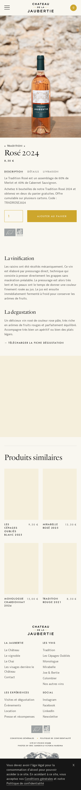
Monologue (50, 661)
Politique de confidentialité (25, 783)
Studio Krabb (44, 743)
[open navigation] (7, 8)
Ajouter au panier (52, 216)
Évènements (12, 705)
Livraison (51, 171)
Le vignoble (12, 656)
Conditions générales (39, 779)
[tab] (14, 172)
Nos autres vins (53, 684)
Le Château (11, 650)
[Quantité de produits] (13, 216)
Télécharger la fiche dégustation (36, 343)
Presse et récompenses (19, 716)
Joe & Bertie (51, 673)
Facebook (49, 705)
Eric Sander (35, 745)
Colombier (50, 678)
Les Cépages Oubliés (56, 656)
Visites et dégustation (19, 700)
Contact (9, 677)
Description (13, 171)
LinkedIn (48, 711)
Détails (33, 171)
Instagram (49, 700)
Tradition (49, 650)
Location (10, 711)
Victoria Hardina (53, 745)
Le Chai (9, 661)
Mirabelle (49, 667)
